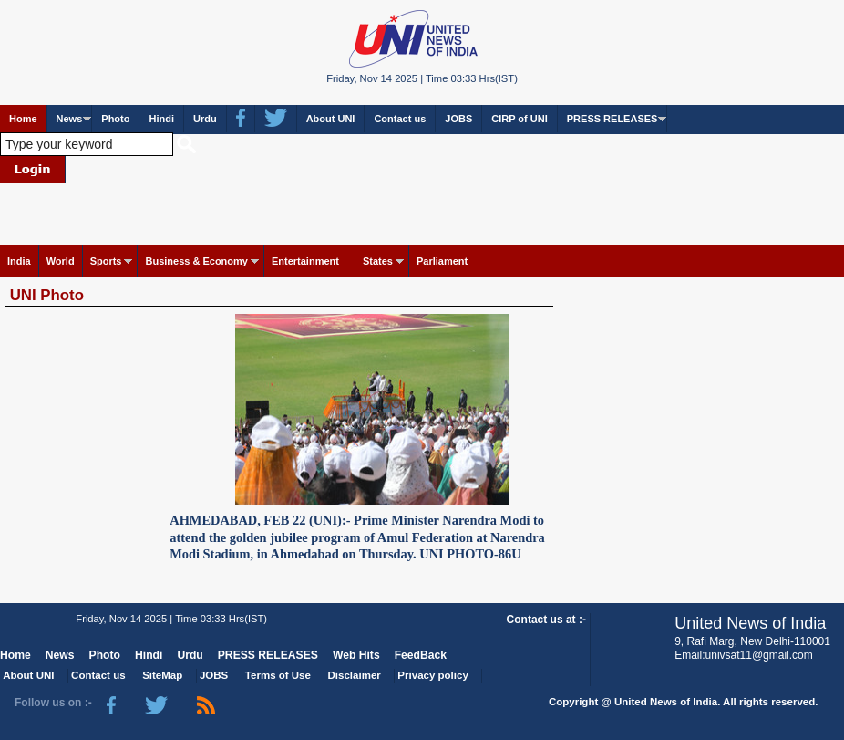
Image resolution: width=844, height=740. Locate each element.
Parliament (442, 260)
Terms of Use (278, 675)
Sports (106, 260)
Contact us (400, 118)
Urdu (205, 118)
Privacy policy (432, 675)
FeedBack (421, 655)
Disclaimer (354, 675)
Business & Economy (196, 260)
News (70, 118)
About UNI (330, 118)
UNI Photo (47, 295)
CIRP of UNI (519, 118)
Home (23, 118)
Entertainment (305, 260)
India (19, 260)
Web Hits (356, 655)
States (378, 260)
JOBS (458, 118)
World (60, 260)
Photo (115, 118)
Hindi (161, 118)
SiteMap (162, 675)
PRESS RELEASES (612, 118)
